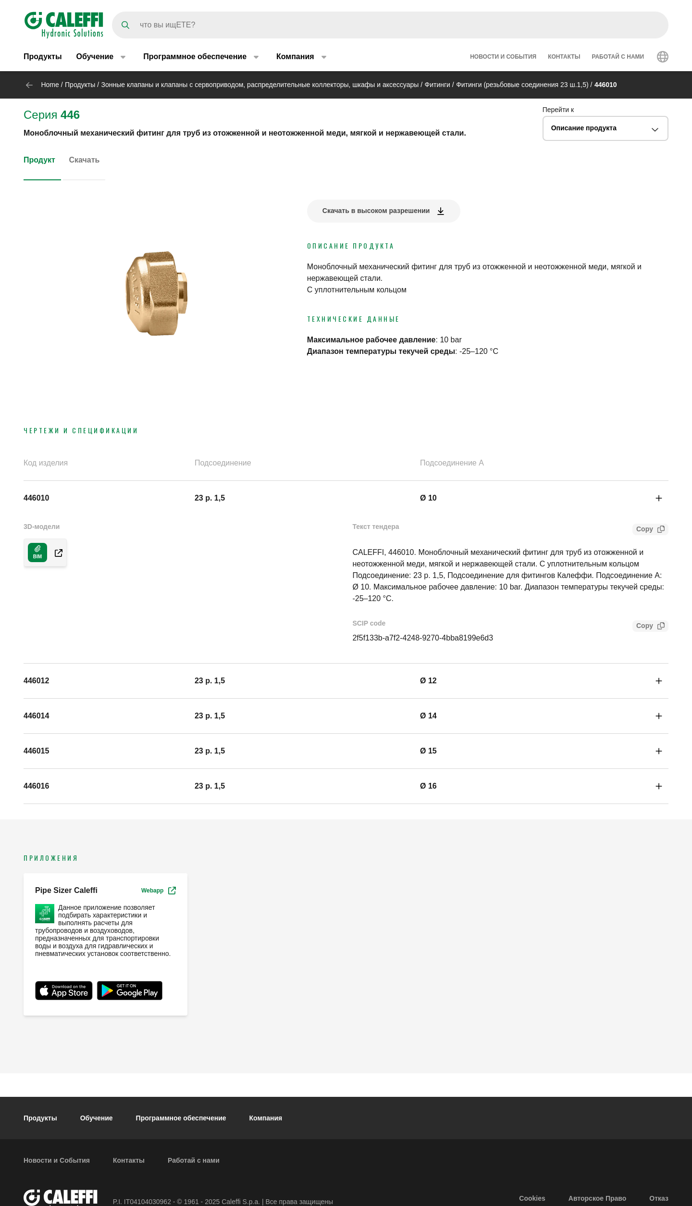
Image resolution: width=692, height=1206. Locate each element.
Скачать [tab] (84, 160)
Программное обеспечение (181, 1118)
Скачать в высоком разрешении (376, 210)
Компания (266, 1118)
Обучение (96, 1118)
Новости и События (503, 56)
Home (50, 84)
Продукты (43, 56)
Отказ (658, 1198)
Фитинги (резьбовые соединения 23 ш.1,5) (522, 84)
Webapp (158, 890)
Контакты (564, 56)
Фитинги (437, 84)
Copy (642, 530)
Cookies (532, 1198)
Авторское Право (597, 1198)
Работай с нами (618, 56)
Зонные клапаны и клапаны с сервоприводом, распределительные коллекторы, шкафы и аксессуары (260, 84)
